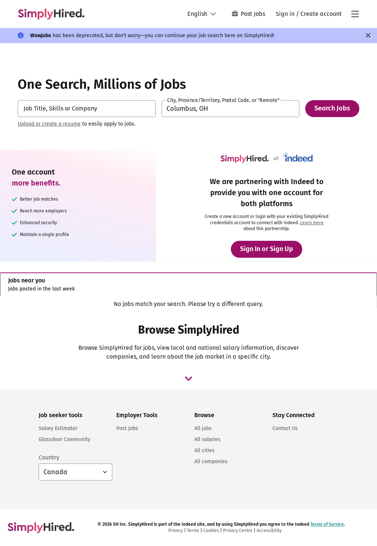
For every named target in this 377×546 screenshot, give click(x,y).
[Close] (368, 35)
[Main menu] (354, 14)
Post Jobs (248, 13)
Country (49, 457)
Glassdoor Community (64, 439)
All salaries (207, 439)
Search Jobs (332, 108)
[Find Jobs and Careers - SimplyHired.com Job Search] (51, 14)
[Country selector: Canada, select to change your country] (75, 472)
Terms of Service (327, 524)
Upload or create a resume (49, 124)
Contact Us (285, 428)
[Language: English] (201, 14)
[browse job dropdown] (188, 378)
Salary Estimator (58, 428)
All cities (204, 450)
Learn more (312, 222)
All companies (211, 461)
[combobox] (87, 108)
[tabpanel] (188, 304)
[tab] (188, 284)
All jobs (203, 428)
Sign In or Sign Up (266, 249)
